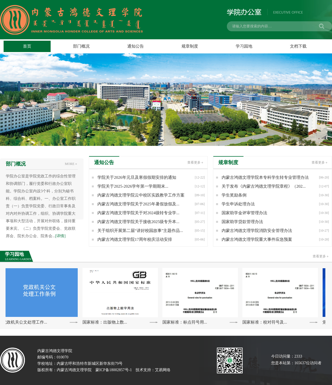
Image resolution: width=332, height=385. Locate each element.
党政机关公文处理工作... (25, 322)
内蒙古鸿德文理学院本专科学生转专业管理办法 (275, 177)
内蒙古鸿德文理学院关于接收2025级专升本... (151, 221)
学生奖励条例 (275, 195)
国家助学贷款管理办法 (275, 221)
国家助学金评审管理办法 (275, 212)
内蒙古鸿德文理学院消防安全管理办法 (275, 230)
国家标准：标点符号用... (185, 322)
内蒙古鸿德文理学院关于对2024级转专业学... (151, 212)
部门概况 (81, 46)
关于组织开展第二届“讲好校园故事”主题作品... (151, 230)
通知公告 (135, 46)
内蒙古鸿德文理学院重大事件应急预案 (275, 239)
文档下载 (298, 46)
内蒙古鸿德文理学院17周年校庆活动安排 (151, 239)
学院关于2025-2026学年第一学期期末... (151, 186)
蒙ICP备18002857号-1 (113, 370)
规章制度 (189, 46)
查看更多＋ (321, 256)
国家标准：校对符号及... (265, 322)
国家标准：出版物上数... (105, 322)
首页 (27, 46)
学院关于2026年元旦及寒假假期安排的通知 (151, 177)
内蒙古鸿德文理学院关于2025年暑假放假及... (151, 204)
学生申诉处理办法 (275, 204)
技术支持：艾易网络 (153, 370)
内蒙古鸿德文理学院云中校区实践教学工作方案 (151, 195)
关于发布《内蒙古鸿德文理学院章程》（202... (275, 186)
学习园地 (244, 46)
